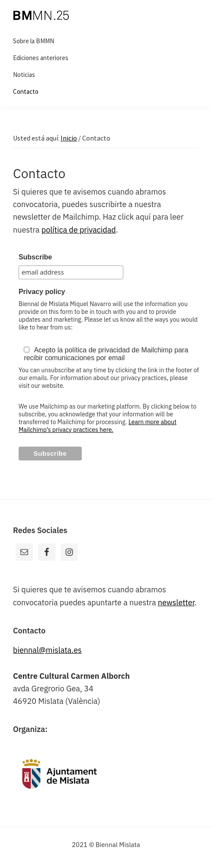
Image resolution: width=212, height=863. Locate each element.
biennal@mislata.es (47, 650)
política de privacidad (79, 230)
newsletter (176, 602)
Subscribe (35, 257)
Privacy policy (42, 291)
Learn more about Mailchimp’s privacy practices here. (98, 426)
